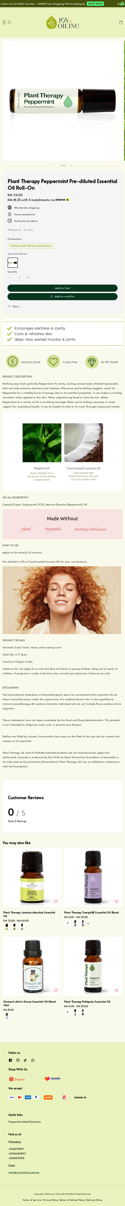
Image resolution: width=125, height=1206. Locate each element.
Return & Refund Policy (72, 1199)
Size (17, 253)
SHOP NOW (99, 3)
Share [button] (13, 306)
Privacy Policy (50, 1199)
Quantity (12, 271)
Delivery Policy (94, 1199)
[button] (4, 22)
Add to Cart (62, 288)
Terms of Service (32, 1199)
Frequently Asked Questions (24, 1121)
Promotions (15, 239)
